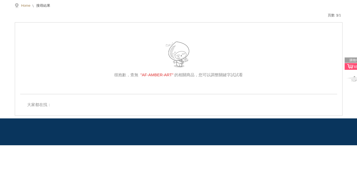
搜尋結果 (42, 5)
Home (26, 5)
